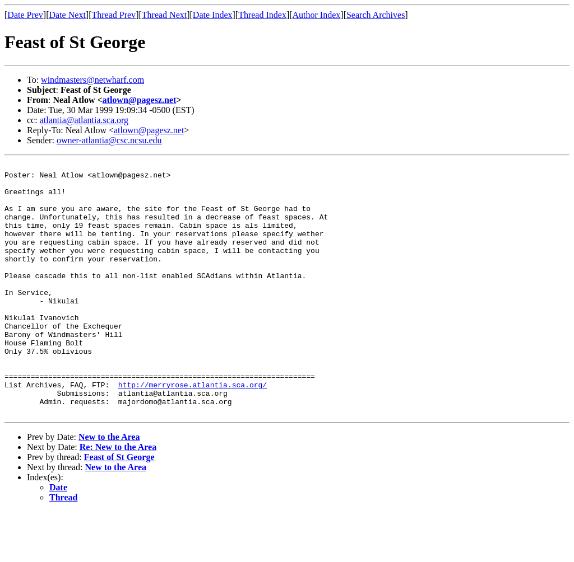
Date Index (213, 15)
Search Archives (375, 15)
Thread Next (164, 15)
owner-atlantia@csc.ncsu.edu (109, 140)
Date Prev (25, 15)
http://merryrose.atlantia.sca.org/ (192, 430)
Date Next (67, 15)
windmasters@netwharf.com (92, 80)
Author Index (317, 15)
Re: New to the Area (118, 497)
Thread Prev (113, 15)
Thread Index (262, 15)
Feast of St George (119, 507)
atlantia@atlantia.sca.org (84, 120)
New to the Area (109, 487)
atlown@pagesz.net (140, 100)
